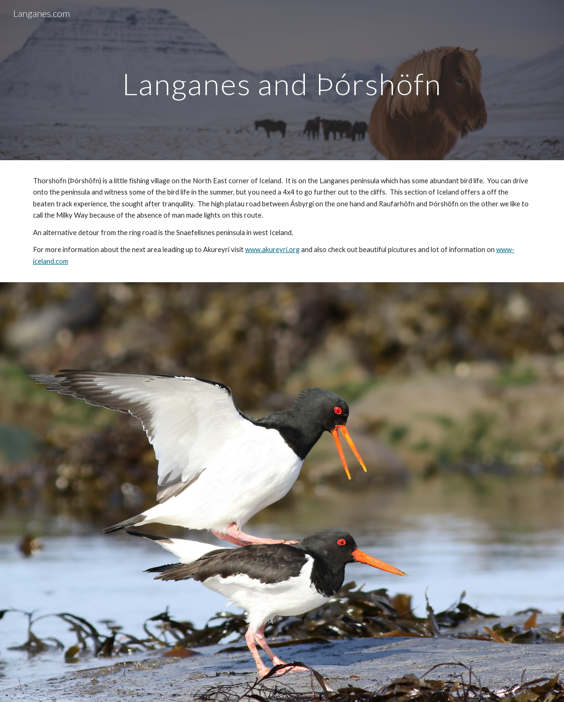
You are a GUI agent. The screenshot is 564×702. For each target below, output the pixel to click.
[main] (282, 80)
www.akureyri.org (272, 249)
